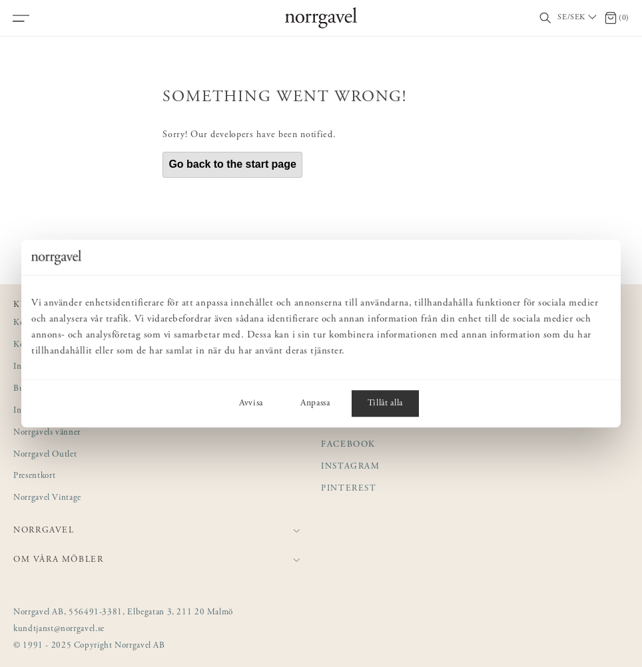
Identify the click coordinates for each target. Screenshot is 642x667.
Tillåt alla (385, 403)
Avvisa (251, 403)
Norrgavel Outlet (45, 455)
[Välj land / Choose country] (578, 18)
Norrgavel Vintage (47, 498)
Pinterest (349, 489)
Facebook (348, 445)
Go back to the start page (232, 164)
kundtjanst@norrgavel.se (59, 629)
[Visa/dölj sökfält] (545, 18)
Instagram (350, 467)
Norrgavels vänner (47, 433)
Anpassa (315, 403)
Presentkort (34, 476)
